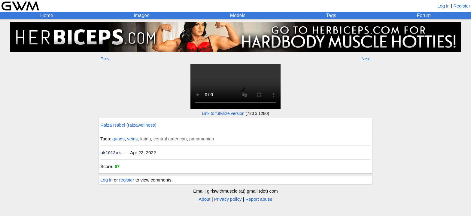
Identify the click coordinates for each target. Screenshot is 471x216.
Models (238, 15)
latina (145, 138)
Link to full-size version (223, 113)
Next (366, 58)
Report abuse (258, 199)
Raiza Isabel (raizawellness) (128, 125)
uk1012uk (110, 152)
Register (461, 5)
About (204, 199)
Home (46, 15)
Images (141, 15)
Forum (424, 15)
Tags (331, 15)
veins (132, 138)
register (126, 179)
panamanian (201, 138)
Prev (105, 58)
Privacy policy (228, 199)
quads (118, 138)
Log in (443, 5)
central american (170, 138)
